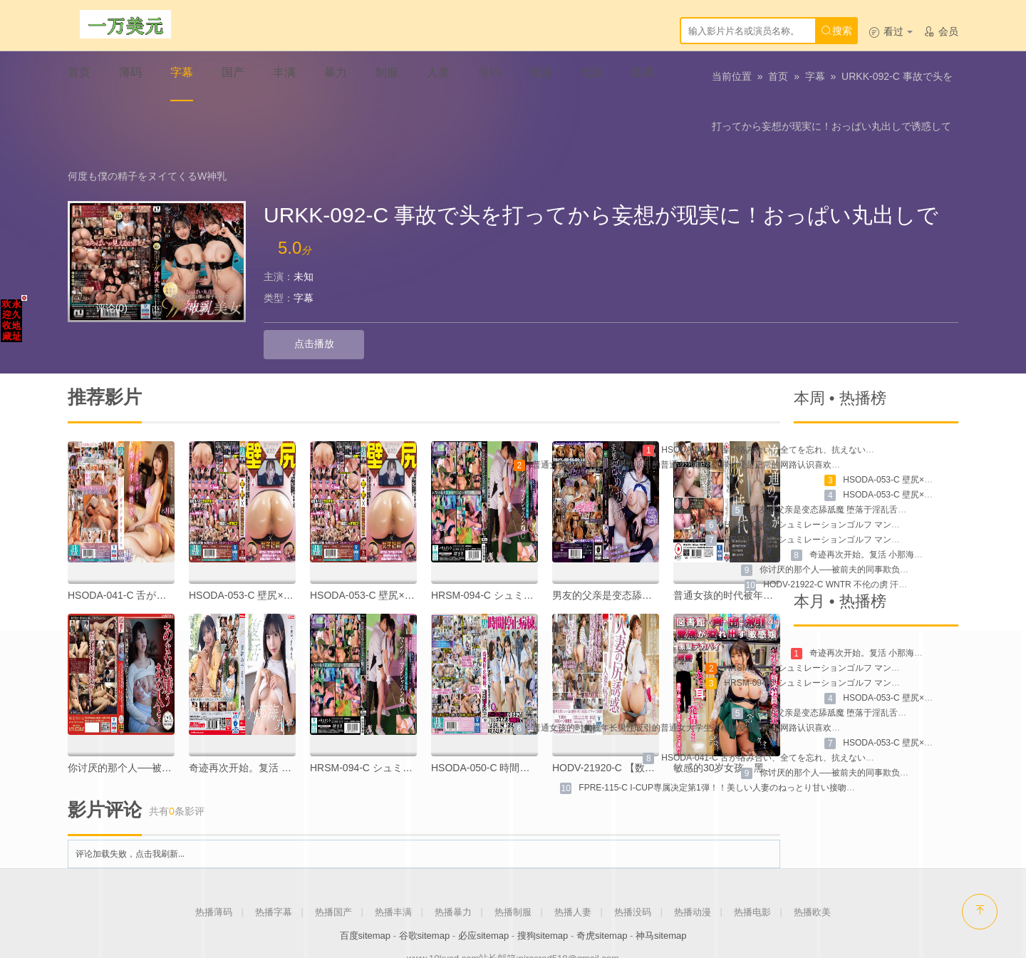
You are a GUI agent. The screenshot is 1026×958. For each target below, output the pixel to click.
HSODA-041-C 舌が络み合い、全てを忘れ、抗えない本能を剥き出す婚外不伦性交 (819, 405)
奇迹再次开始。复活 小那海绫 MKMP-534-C (893, 510)
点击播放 (298, 300)
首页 (778, 82)
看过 (891, 31)
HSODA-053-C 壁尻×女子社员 (377, 550)
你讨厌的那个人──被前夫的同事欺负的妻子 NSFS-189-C (868, 525)
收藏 (199, 263)
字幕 (815, 82)
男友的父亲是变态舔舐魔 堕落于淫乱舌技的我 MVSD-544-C (863, 465)
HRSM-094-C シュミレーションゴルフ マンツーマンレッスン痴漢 (850, 495)
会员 (940, 31)
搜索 (836, 30)
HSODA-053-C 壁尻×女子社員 (256, 550)
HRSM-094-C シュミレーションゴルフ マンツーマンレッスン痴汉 (850, 480)
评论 (111, 263)
